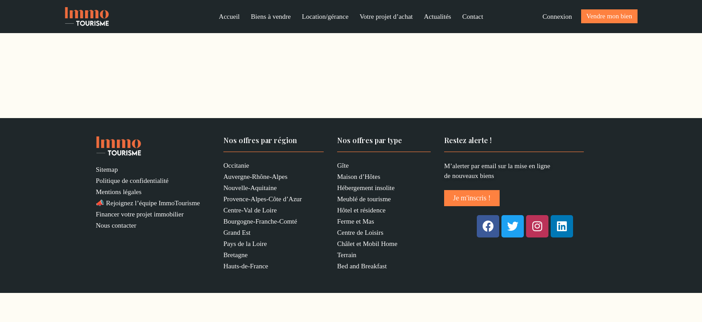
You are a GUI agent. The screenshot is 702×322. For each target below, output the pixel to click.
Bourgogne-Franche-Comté (260, 222)
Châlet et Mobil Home (367, 245)
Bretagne (235, 256)
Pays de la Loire (245, 245)
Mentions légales (118, 193)
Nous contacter (116, 226)
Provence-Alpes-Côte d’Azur (262, 200)
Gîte (343, 166)
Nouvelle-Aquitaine (250, 189)
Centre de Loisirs (360, 233)
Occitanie (236, 166)
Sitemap (107, 170)
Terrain (346, 256)
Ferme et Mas (355, 222)
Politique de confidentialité (132, 182)
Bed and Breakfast (362, 267)
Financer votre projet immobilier (140, 215)
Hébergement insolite (365, 189)
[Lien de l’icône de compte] (557, 17)
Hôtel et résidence (361, 211)
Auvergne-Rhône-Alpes (255, 178)
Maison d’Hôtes (358, 178)
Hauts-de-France (245, 267)
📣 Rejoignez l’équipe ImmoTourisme (148, 204)
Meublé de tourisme (364, 200)
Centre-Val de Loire (250, 211)
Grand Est (236, 233)
